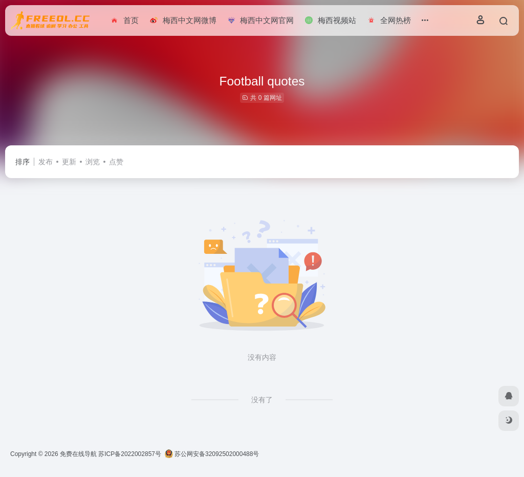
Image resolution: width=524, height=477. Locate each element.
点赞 (116, 162)
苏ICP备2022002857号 (129, 454)
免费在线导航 (78, 454)
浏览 (92, 162)
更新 (69, 162)
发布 (45, 162)
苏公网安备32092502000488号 (212, 454)
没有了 (262, 400)
